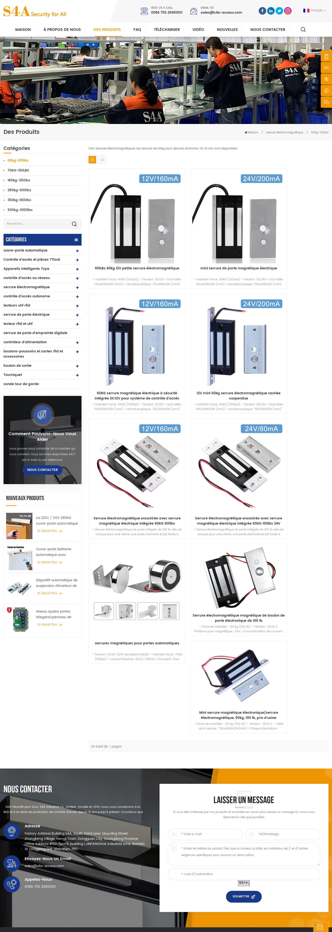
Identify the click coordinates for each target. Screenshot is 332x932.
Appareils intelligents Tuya (26, 268)
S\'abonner (250, 868)
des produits (186, 850)
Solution (183, 865)
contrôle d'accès (113, 850)
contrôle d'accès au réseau (27, 278)
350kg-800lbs (19, 200)
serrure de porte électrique (27, 314)
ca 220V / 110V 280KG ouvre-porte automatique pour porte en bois (57, 520)
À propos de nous (62, 30)
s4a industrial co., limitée (30, 828)
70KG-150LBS (18, 170)
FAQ (137, 30)
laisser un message (303, 927)
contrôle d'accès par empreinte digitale (128, 872)
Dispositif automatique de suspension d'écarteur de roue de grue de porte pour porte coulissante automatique (57, 583)
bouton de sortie (17, 365)
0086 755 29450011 (166, 12)
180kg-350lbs (19, 180)
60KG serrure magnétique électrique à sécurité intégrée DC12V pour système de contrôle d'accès (239, 230)
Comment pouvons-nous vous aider (42, 436)
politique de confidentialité (134, 924)
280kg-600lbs (19, 190)
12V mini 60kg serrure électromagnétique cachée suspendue (300, 230)
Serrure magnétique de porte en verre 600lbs (132, 865)
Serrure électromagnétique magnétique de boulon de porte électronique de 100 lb (300, 299)
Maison (23, 30)
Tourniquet (13, 375)
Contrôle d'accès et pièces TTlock (32, 259)
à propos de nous (189, 842)
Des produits (107, 30)
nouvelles (227, 30)
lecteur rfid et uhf (18, 324)
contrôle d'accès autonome (27, 296)
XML (108, 924)
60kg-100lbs (319, 132)
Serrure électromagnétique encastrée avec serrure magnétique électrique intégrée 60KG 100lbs (117, 315)
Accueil (182, 835)
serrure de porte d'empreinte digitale (35, 333)
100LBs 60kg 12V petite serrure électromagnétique (116, 230)
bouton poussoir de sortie (119, 835)
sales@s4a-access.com (221, 12)
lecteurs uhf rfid (17, 305)
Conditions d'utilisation (193, 895)
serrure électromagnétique (284, 132)
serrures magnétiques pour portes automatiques (239, 315)
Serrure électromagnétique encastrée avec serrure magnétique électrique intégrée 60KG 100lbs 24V (178, 315)
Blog (180, 880)
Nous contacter (267, 30)
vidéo (198, 30)
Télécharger (167, 30)
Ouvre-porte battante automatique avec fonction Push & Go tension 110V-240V (53, 552)
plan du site (185, 887)
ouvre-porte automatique (25, 250)
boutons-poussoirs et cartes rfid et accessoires (33, 354)
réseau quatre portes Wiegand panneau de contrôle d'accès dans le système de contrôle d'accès (55, 614)
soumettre (241, 780)
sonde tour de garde (21, 384)
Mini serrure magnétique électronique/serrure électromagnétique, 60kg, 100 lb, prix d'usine (300, 368)
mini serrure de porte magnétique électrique (178, 230)
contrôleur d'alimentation (25, 342)
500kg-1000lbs (20, 210)
